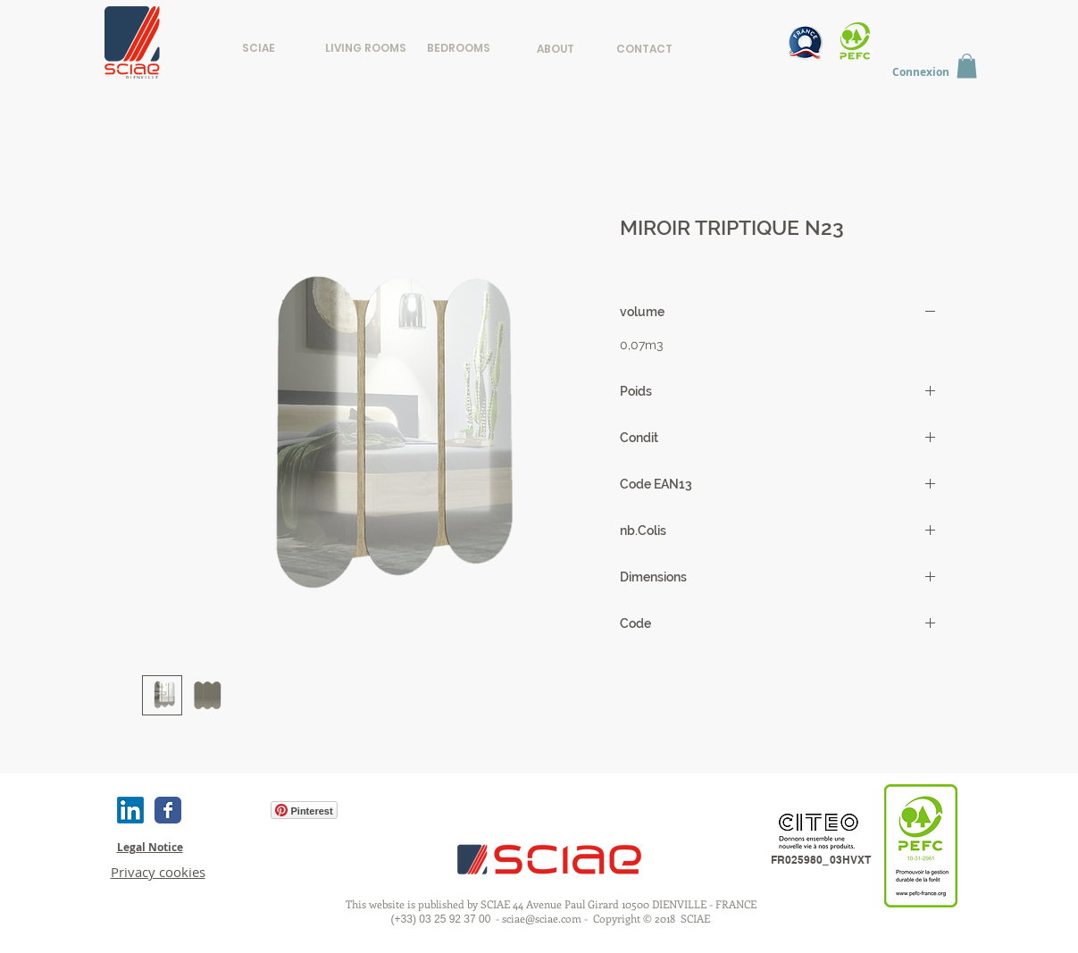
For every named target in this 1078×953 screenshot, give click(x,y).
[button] (967, 66)
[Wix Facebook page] (168, 810)
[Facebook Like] (224, 810)
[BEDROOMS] (458, 48)
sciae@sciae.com (541, 918)
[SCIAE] (258, 48)
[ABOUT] (556, 49)
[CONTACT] (644, 49)
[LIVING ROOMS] (365, 48)
